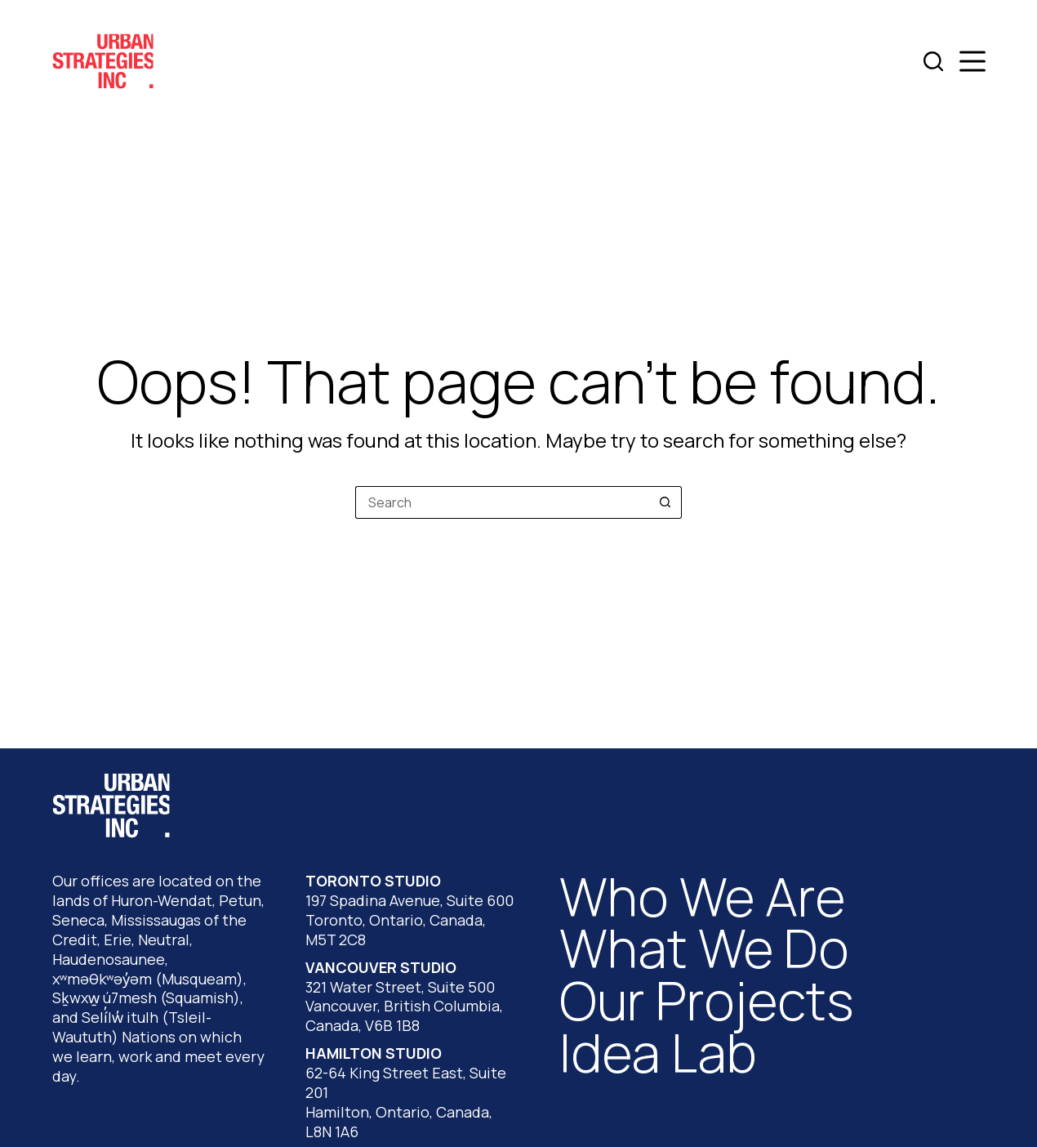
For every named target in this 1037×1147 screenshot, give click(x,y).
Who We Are (702, 896)
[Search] (933, 61)
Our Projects (706, 1000)
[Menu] (972, 61)
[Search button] (665, 502)
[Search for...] (502, 502)
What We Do (704, 948)
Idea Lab (658, 1052)
